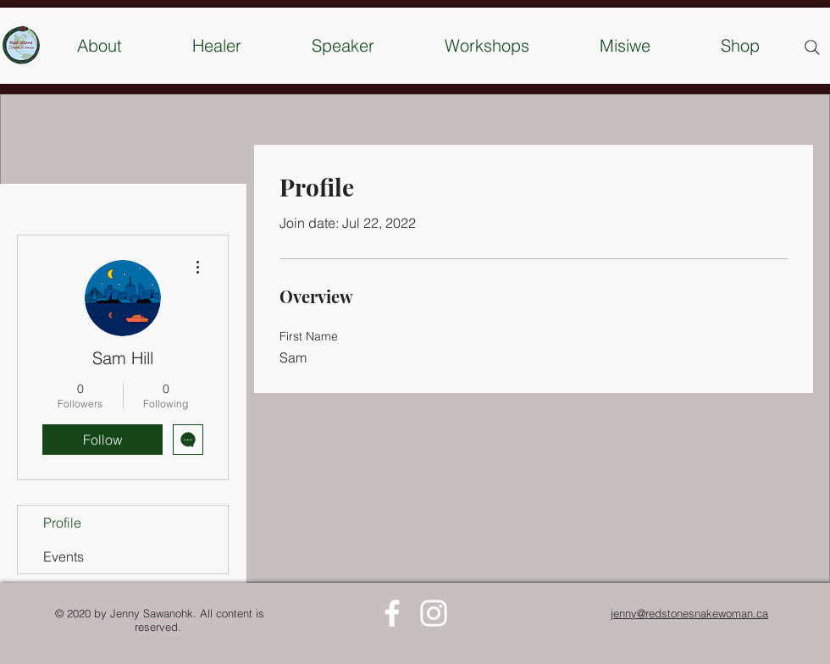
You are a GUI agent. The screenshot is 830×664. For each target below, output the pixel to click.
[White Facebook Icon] (392, 613)
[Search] (812, 47)
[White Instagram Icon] (433, 613)
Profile (62, 522)
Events (63, 556)
